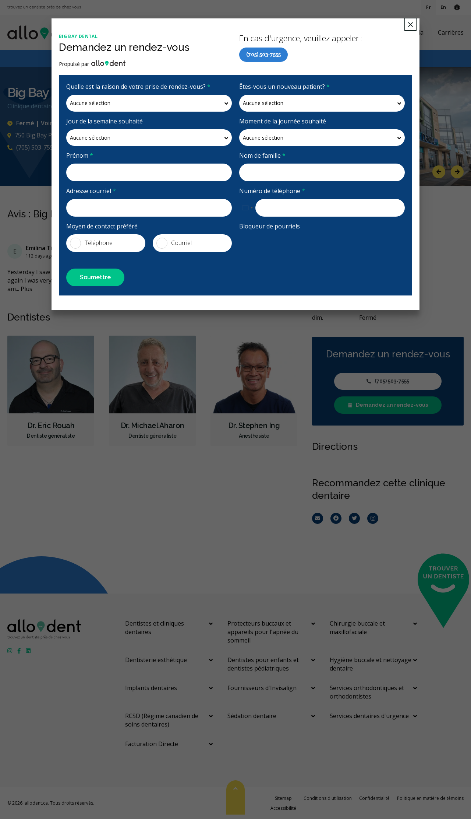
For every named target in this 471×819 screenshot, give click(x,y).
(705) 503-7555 (263, 54)
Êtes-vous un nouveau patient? (284, 87)
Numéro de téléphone (272, 191)
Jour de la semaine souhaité (104, 121)
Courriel (174, 243)
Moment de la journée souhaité (282, 121)
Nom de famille (262, 155)
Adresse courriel (91, 191)
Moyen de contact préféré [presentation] (102, 226)
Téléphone (91, 243)
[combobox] (247, 208)
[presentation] (295, 248)
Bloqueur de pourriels (269, 226)
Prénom (79, 155)
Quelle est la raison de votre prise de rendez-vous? (138, 87)
